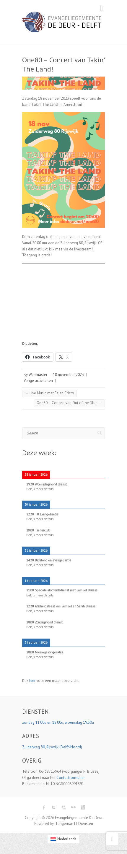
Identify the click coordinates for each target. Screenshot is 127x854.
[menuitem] (63, 839)
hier (32, 680)
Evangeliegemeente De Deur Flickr (73, 807)
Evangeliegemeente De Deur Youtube (63, 807)
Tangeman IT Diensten (74, 823)
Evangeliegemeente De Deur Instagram (83, 807)
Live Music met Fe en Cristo (49, 393)
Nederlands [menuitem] (66, 839)
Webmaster (38, 374)
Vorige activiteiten (38, 380)
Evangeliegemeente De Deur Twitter (53, 807)
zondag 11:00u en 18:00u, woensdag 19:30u (58, 722)
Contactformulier (70, 777)
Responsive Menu (101, 8)
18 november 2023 (68, 374)
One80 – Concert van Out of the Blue (69, 402)
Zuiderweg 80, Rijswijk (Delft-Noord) (52, 747)
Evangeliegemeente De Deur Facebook (44, 807)
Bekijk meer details (39, 489)
